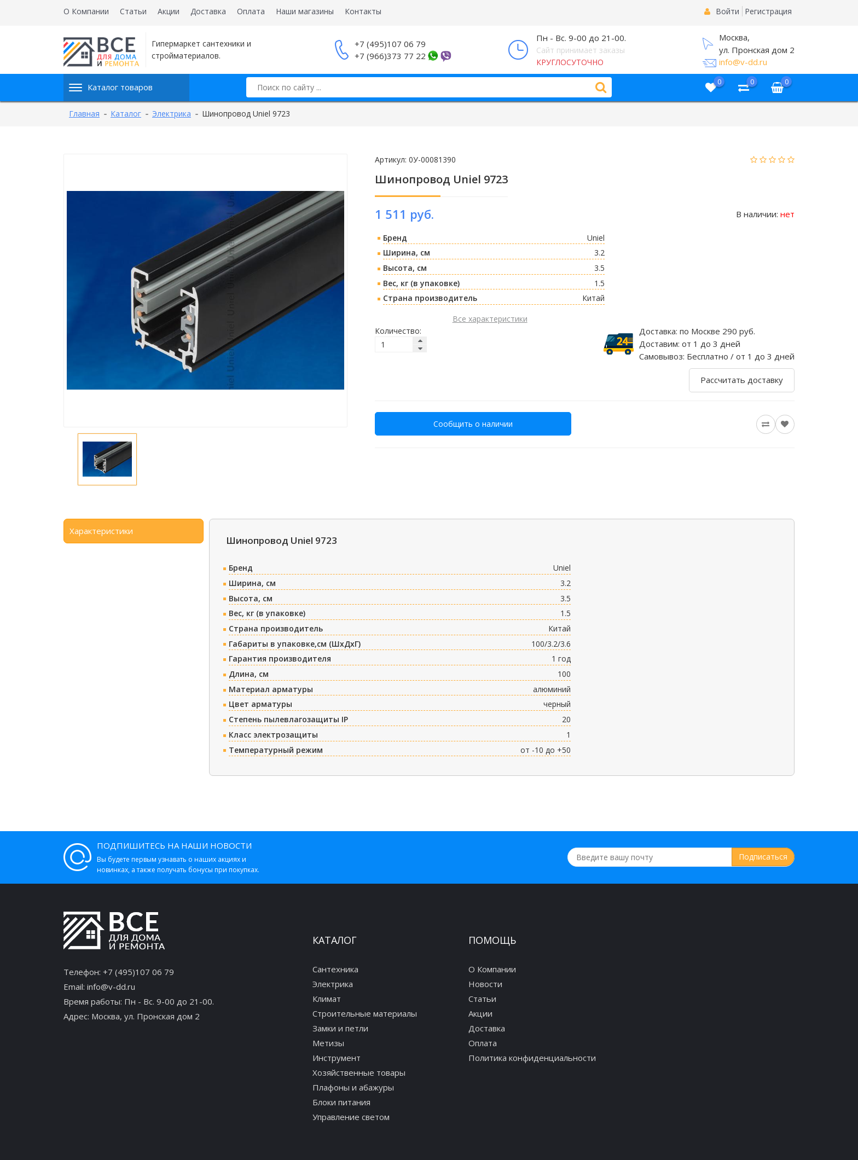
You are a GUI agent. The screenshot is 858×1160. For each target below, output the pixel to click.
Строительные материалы (364, 1013)
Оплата (251, 11)
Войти (727, 11)
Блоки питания (341, 1102)
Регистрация (768, 11)
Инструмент (336, 1057)
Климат (326, 998)
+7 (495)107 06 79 (390, 43)
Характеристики (101, 530)
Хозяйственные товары (358, 1072)
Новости (485, 983)
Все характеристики (490, 319)
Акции (168, 11)
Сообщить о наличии (473, 424)
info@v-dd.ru (743, 61)
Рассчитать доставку (741, 379)
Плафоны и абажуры (353, 1087)
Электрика (332, 983)
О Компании (86, 11)
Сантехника (335, 969)
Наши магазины (305, 11)
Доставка (208, 11)
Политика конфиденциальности (532, 1057)
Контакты (363, 11)
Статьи (133, 11)
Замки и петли (340, 1028)
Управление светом (351, 1116)
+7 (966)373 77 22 (390, 55)
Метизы (328, 1042)
